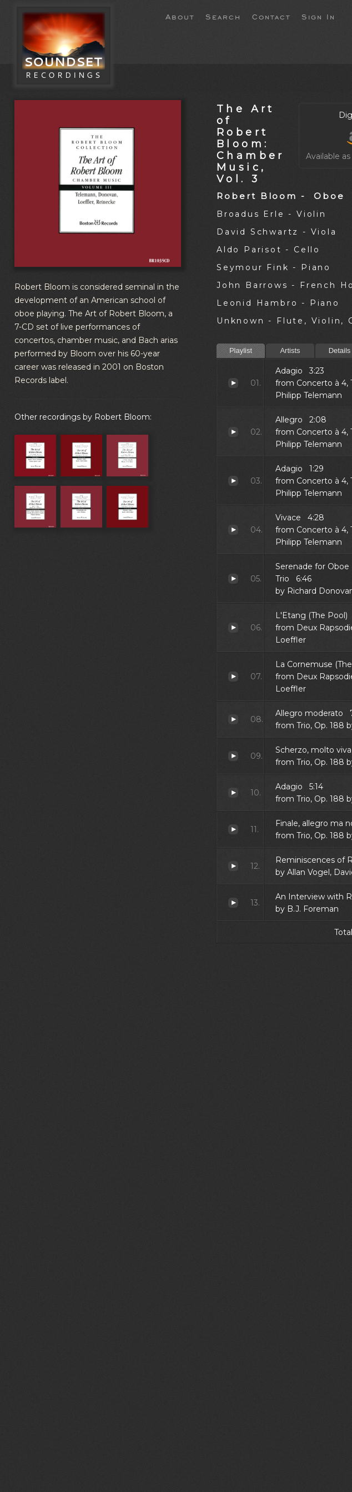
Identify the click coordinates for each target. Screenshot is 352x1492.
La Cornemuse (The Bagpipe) (233, 677)
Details (340, 350)
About (179, 16)
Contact (271, 16)
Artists (290, 350)
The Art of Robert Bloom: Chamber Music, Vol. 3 (251, 144)
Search (223, 16)
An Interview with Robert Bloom (233, 903)
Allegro (233, 432)
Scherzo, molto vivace (233, 756)
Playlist (240, 350)
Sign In (318, 16)
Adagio (233, 383)
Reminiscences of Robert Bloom (233, 866)
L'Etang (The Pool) (233, 628)
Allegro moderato (233, 719)
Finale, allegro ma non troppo (233, 829)
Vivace (233, 530)
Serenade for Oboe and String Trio (233, 579)
